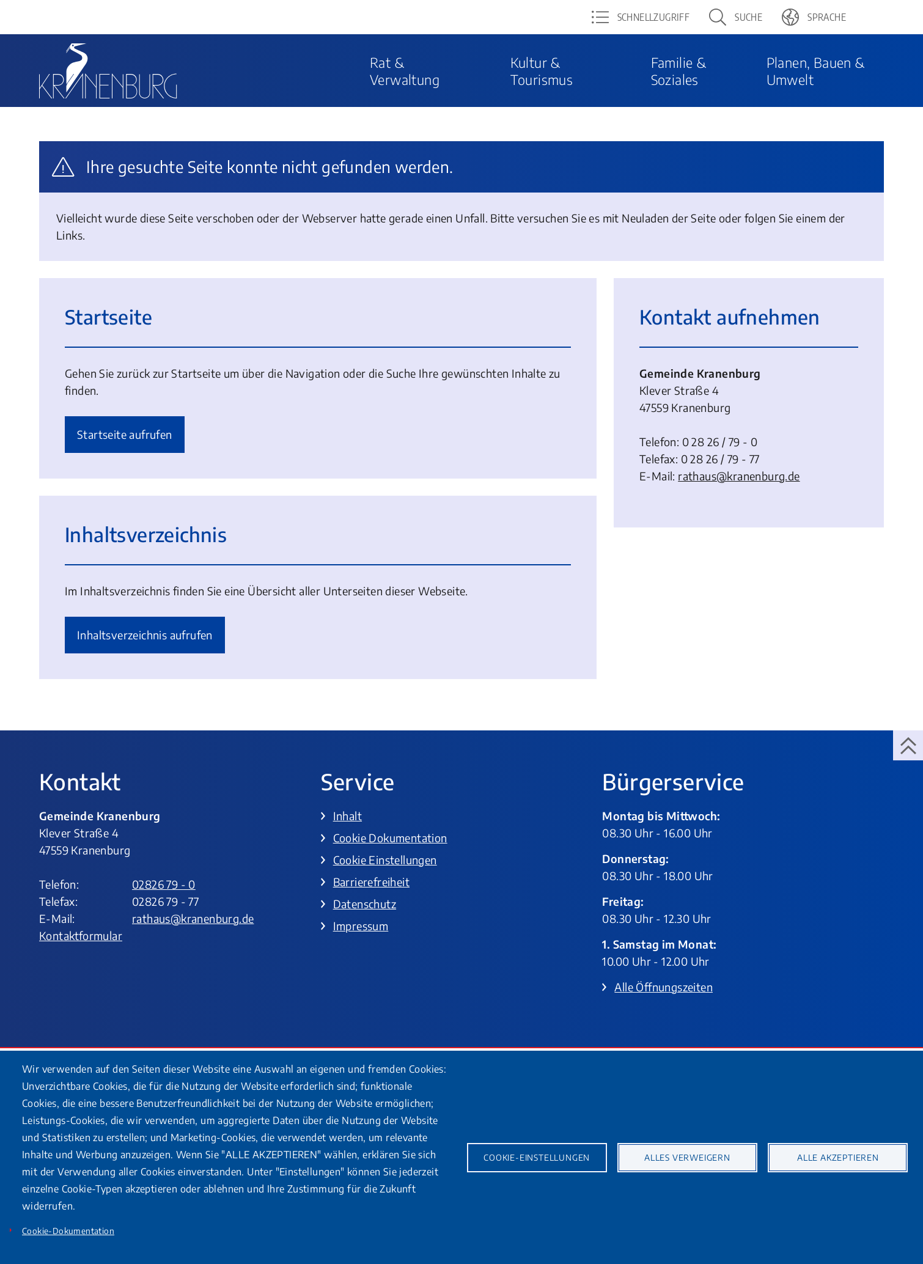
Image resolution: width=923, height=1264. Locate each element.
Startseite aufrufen (124, 434)
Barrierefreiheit (371, 882)
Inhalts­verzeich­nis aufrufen (145, 635)
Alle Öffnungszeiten (663, 987)
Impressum (361, 926)
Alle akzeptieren (838, 1157)
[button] (735, 17)
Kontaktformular (80, 935)
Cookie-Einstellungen (537, 1157)
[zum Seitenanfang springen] (908, 745)
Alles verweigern (687, 1157)
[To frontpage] (108, 70)
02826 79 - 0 (164, 884)
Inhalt (347, 816)
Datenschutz (364, 904)
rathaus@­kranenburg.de (739, 476)
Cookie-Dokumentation (68, 1230)
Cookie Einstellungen (385, 860)
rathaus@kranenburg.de (193, 918)
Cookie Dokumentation (390, 838)
